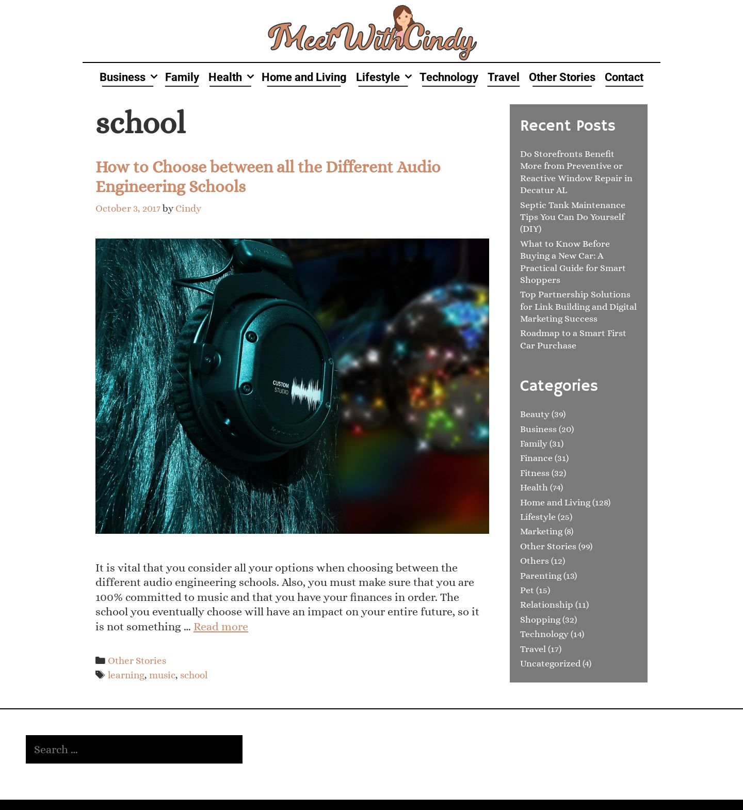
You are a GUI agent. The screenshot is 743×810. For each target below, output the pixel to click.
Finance (536, 458)
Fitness (535, 473)
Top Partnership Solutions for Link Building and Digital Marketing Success (578, 306)
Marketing (541, 531)
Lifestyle (385, 77)
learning (126, 675)
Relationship (546, 604)
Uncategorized (550, 663)
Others (534, 560)
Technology (448, 77)
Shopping (540, 619)
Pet (527, 590)
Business (130, 77)
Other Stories (562, 77)
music (162, 675)
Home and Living (304, 77)
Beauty (535, 414)
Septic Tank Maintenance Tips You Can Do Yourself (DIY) (572, 217)
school (193, 675)
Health (232, 77)
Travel (504, 77)
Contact (624, 77)
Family (182, 77)
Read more (220, 626)
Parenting (540, 575)
